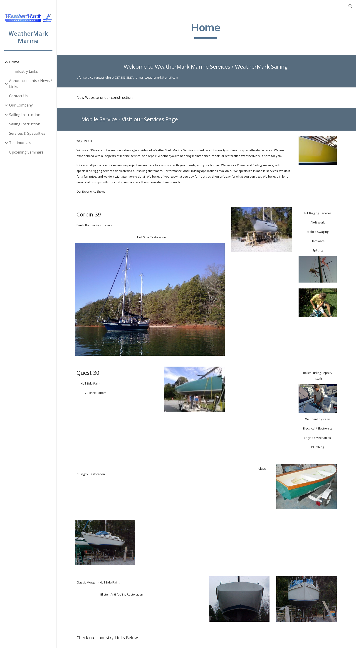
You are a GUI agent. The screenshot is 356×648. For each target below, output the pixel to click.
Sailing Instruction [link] (24, 114)
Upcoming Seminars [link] (26, 152)
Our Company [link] (21, 105)
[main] (206, 29)
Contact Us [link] (18, 95)
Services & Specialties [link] (27, 133)
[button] (350, 6)
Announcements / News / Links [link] (30, 83)
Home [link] (14, 62)
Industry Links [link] (26, 71)
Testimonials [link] (20, 142)
